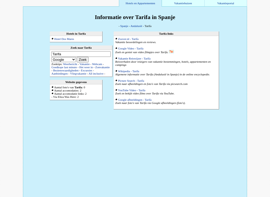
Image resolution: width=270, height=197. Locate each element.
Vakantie (85, 64)
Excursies (86, 70)
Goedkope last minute (64, 67)
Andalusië (136, 26)
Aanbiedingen (59, 73)
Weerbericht (70, 64)
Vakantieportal (225, 3)
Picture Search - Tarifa (131, 80)
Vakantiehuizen (183, 3)
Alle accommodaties (234, 195)
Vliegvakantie (78, 73)
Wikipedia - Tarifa (128, 71)
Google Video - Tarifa (130, 48)
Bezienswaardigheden (66, 70)
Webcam (97, 64)
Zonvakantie (102, 67)
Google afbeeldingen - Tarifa (135, 99)
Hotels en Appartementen (140, 3)
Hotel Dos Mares (64, 38)
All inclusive (96, 73)
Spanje (124, 26)
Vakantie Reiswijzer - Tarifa (134, 58)
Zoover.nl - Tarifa (128, 38)
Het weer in (86, 67)
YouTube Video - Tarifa (131, 90)
